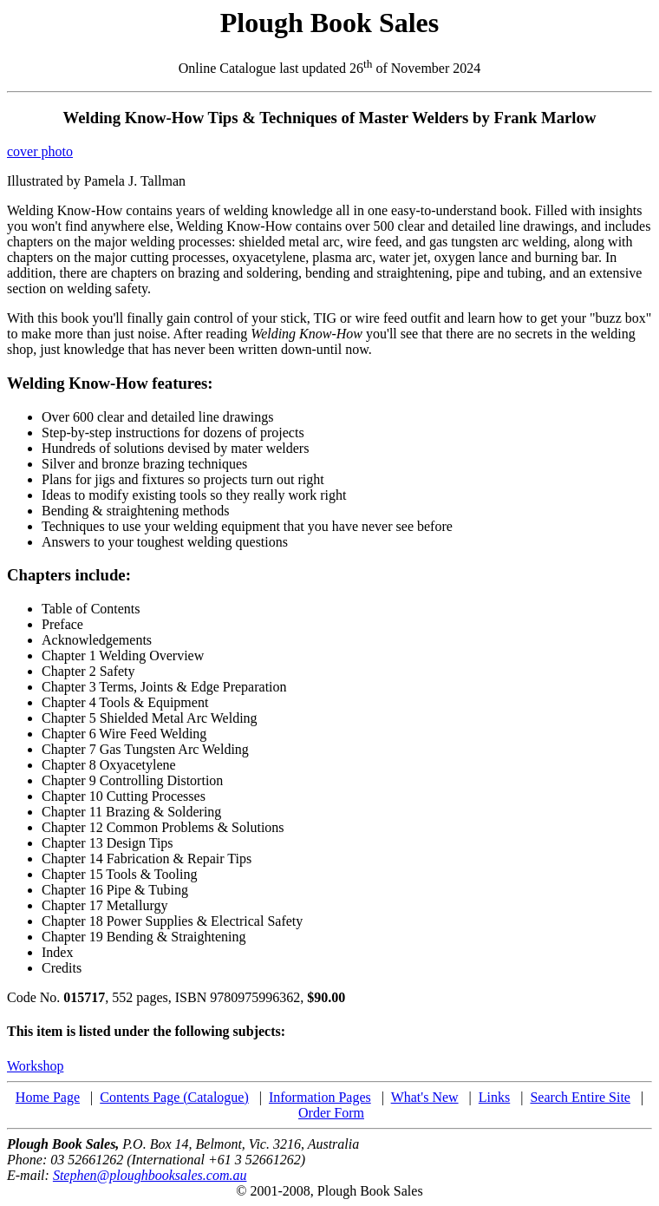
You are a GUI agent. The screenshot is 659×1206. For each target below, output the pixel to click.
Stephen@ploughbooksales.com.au (150, 1175)
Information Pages (320, 1097)
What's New (425, 1097)
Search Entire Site (580, 1097)
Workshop (35, 1066)
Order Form (331, 1112)
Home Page (48, 1097)
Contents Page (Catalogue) (174, 1097)
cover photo (40, 151)
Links (494, 1097)
